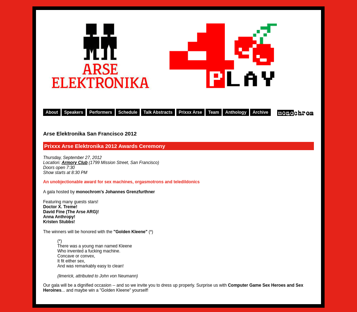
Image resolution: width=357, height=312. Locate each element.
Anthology (235, 112)
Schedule (127, 112)
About (52, 112)
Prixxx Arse (190, 112)
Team (213, 112)
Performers (100, 112)
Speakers (73, 112)
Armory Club (75, 162)
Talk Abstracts (158, 112)
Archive (260, 112)
